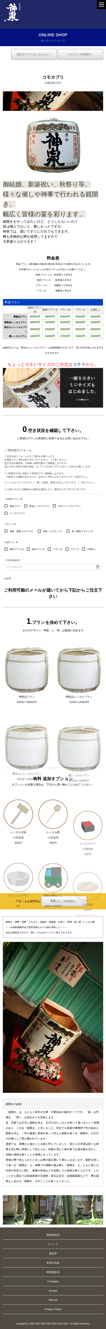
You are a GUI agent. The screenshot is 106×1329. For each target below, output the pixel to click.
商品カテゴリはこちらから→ (34, 54)
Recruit (53, 1299)
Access (53, 1290)
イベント (53, 1244)
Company (53, 1281)
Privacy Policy (53, 1309)
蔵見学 (53, 1253)
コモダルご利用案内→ (80, 54)
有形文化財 (53, 1262)
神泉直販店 (53, 1272)
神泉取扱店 (53, 1234)
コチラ (79, 364)
